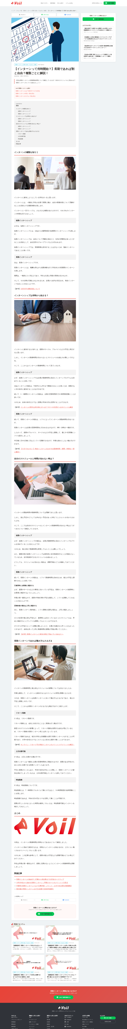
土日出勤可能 (21, 136)
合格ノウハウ (85, 1024)
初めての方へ (44, 3)
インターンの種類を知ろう (23, 108)
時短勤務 (20, 139)
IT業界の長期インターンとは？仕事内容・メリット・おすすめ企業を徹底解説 (44, 886)
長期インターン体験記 (87, 1022)
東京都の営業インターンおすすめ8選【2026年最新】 (35, 889)
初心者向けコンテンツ (87, 1019)
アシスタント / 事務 (33, 1024)
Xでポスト (22, 14)
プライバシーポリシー (16, 1019)
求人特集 (84, 1026)
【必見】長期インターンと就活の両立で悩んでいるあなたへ (42, 634)
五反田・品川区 (50, 1026)
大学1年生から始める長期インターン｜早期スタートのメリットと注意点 (42, 883)
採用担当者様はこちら (97, 3)
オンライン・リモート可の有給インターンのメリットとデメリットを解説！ (48, 745)
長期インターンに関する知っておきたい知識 (34, 10)
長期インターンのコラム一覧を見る (25, 96)
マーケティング (33, 1019)
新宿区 (48, 1024)
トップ (13, 10)
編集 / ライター (32, 1022)
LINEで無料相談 (98, 19)
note (67, 1024)
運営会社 (13, 1024)
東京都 (48, 1019)
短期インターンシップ (24, 111)
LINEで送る (45, 14)
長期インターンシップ (24, 113)
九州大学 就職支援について (30, 289)
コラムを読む (69, 3)
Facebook (68, 14)
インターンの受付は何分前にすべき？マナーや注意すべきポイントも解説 (47, 407)
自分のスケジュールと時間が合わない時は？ (28, 123)
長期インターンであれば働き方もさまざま (27, 131)
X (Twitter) (68, 1017)
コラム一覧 (19, 10)
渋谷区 (48, 1022)
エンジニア (31, 1026)
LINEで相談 (109, 3)
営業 (30, 1017)
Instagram (68, 1019)
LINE (67, 1022)
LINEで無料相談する (45, 914)
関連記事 (18, 144)
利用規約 (13, 1022)
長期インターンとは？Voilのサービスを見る (28, 91)
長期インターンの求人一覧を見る (25, 93)
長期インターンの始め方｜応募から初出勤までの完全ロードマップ (40, 879)
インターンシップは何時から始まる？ (26, 116)
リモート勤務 (21, 134)
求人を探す (60, 3)
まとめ (18, 141)
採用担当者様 (108, 1021)
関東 (48, 1017)
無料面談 (52, 3)
